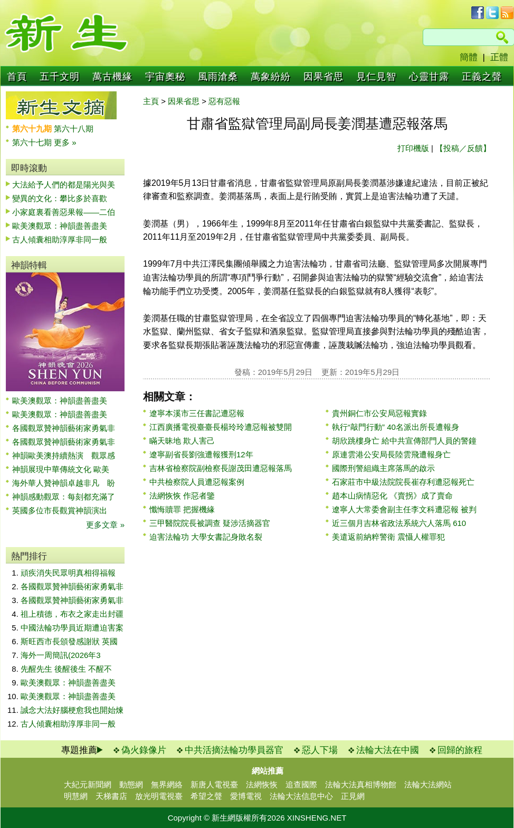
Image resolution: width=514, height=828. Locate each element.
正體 (499, 57)
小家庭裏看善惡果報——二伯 (63, 212)
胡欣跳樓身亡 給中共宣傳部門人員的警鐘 (404, 440)
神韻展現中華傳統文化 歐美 (60, 469)
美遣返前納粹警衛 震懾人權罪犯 (388, 536)
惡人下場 (320, 750)
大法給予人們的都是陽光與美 (63, 184)
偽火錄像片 (143, 750)
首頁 (17, 76)
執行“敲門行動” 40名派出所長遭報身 (395, 426)
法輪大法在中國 (387, 750)
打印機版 (413, 148)
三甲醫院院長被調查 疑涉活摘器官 (209, 523)
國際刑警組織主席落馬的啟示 (383, 468)
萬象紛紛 (271, 76)
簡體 (469, 57)
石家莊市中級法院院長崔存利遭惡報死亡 (403, 481)
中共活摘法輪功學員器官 (234, 750)
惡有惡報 (224, 101)
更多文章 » (105, 524)
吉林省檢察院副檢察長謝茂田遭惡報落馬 (220, 468)
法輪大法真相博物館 (360, 784)
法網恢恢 (262, 784)
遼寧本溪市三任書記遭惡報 (196, 413)
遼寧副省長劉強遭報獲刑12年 (201, 454)
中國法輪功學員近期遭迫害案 (72, 627)
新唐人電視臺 (214, 784)
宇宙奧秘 (165, 76)
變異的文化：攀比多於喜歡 (59, 198)
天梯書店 (111, 796)
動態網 (131, 784)
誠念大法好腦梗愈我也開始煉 (72, 709)
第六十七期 (33, 142)
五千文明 (60, 76)
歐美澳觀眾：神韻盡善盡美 (63, 225)
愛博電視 (246, 796)
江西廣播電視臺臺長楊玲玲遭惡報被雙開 (220, 426)
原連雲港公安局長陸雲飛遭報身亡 (391, 454)
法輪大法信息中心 (301, 796)
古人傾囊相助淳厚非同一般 (59, 239)
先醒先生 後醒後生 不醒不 (66, 668)
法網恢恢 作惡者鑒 (182, 495)
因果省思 (323, 76)
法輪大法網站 (428, 784)
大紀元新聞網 (87, 784)
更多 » (65, 142)
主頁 (151, 101)
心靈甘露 (429, 76)
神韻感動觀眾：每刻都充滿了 (63, 496)
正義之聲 (482, 76)
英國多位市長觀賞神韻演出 (63, 510)
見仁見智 (376, 76)
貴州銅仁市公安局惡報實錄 (379, 413)
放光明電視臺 (159, 796)
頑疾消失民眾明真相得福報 (68, 572)
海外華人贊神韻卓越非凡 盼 (63, 482)
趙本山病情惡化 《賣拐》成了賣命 (392, 495)
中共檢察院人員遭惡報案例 (196, 481)
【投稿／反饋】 (463, 148)
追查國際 (301, 784)
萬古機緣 (112, 76)
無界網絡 (167, 784)
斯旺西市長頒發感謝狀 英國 (69, 641)
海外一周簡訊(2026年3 (61, 655)
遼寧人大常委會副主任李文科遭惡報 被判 (404, 509)
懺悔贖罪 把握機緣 (182, 509)
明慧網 (76, 796)
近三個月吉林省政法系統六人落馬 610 (399, 523)
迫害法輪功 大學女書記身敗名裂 (205, 536)
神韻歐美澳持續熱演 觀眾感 (63, 455)
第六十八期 (73, 128)
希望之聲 (206, 796)
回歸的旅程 (459, 750)
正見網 (353, 796)
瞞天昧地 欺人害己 (182, 440)
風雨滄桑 (218, 76)
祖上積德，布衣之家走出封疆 (72, 613)
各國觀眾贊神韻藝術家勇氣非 (63, 428)
